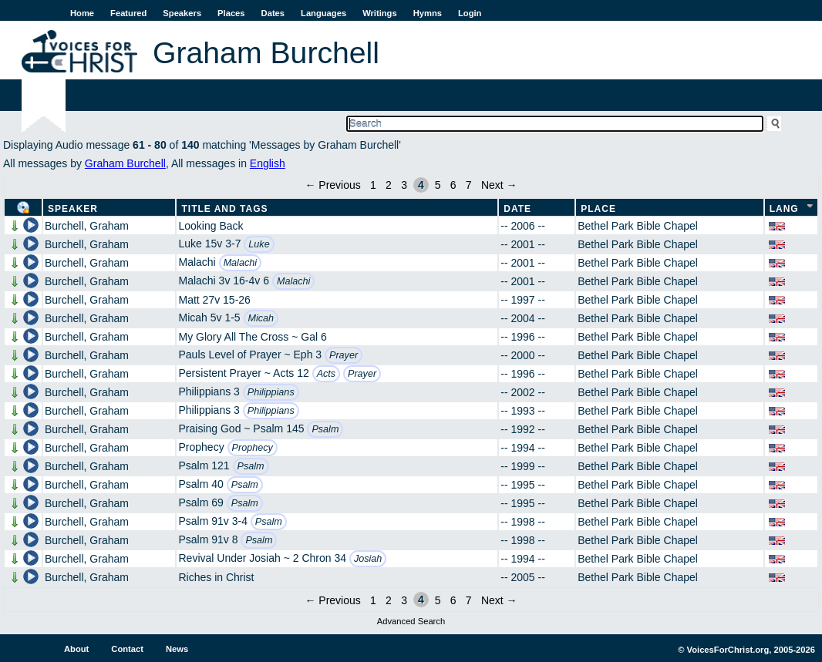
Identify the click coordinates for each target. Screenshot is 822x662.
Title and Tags (224, 208)
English (267, 163)
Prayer (343, 355)
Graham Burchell (125, 163)
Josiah (368, 558)
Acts (326, 373)
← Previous (332, 185)
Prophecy (252, 447)
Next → (499, 185)
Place (598, 208)
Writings (379, 13)
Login (469, 13)
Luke (258, 244)
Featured (128, 13)
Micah (261, 318)
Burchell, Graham (87, 226)
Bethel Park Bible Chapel (638, 226)
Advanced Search (411, 621)
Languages (323, 13)
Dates (273, 13)
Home (82, 13)
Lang (784, 208)
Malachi (240, 262)
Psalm (325, 429)
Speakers (182, 13)
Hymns (427, 13)
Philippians (271, 392)
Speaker (73, 208)
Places (230, 13)
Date (517, 208)
